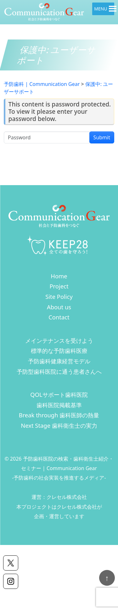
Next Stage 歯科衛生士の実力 (59, 425)
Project (58, 286)
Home (59, 276)
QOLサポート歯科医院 (58, 394)
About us (59, 307)
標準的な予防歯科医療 (59, 350)
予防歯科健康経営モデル (59, 361)
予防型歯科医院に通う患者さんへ (59, 371)
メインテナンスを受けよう (59, 340)
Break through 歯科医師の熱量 (59, 415)
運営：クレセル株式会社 (59, 496)
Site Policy (59, 296)
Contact (59, 317)
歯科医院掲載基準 (59, 405)
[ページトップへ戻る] (107, 578)
